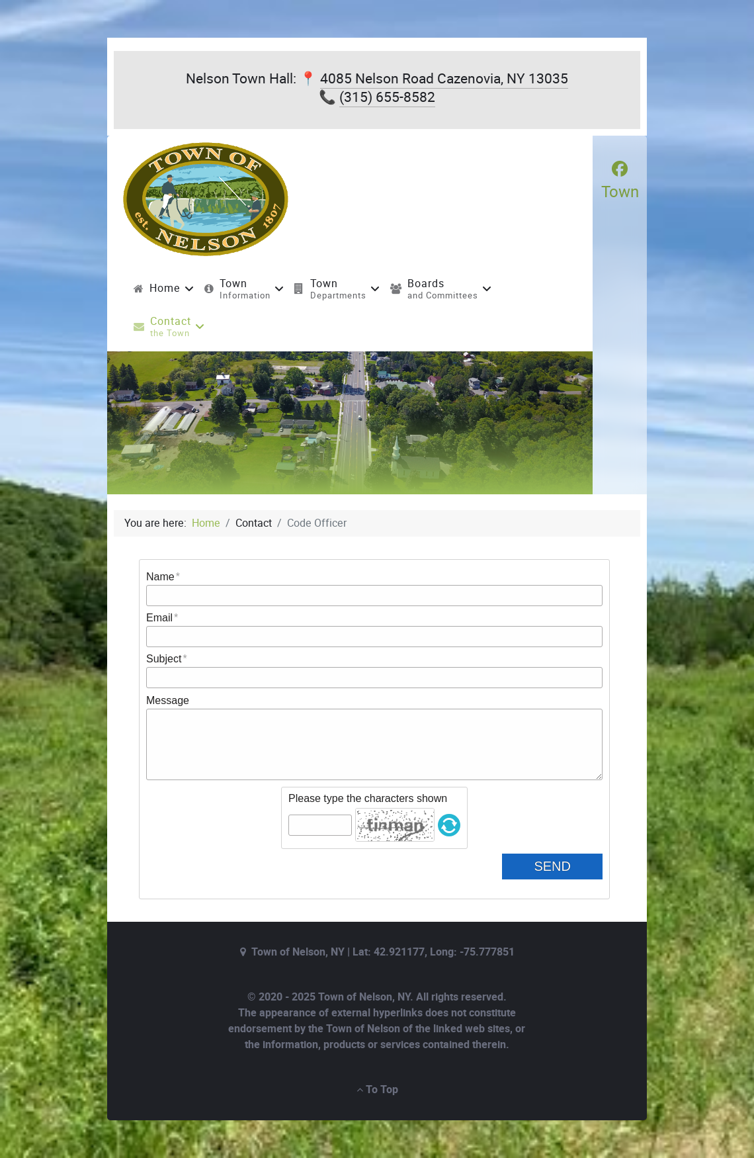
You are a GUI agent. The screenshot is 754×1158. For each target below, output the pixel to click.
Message (167, 700)
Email (159, 617)
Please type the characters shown (367, 798)
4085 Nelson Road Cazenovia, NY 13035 (444, 78)
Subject (163, 658)
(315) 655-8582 (387, 97)
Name (160, 576)
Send (563, 866)
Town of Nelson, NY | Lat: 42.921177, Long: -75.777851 (383, 952)
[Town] (620, 180)
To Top (377, 1090)
